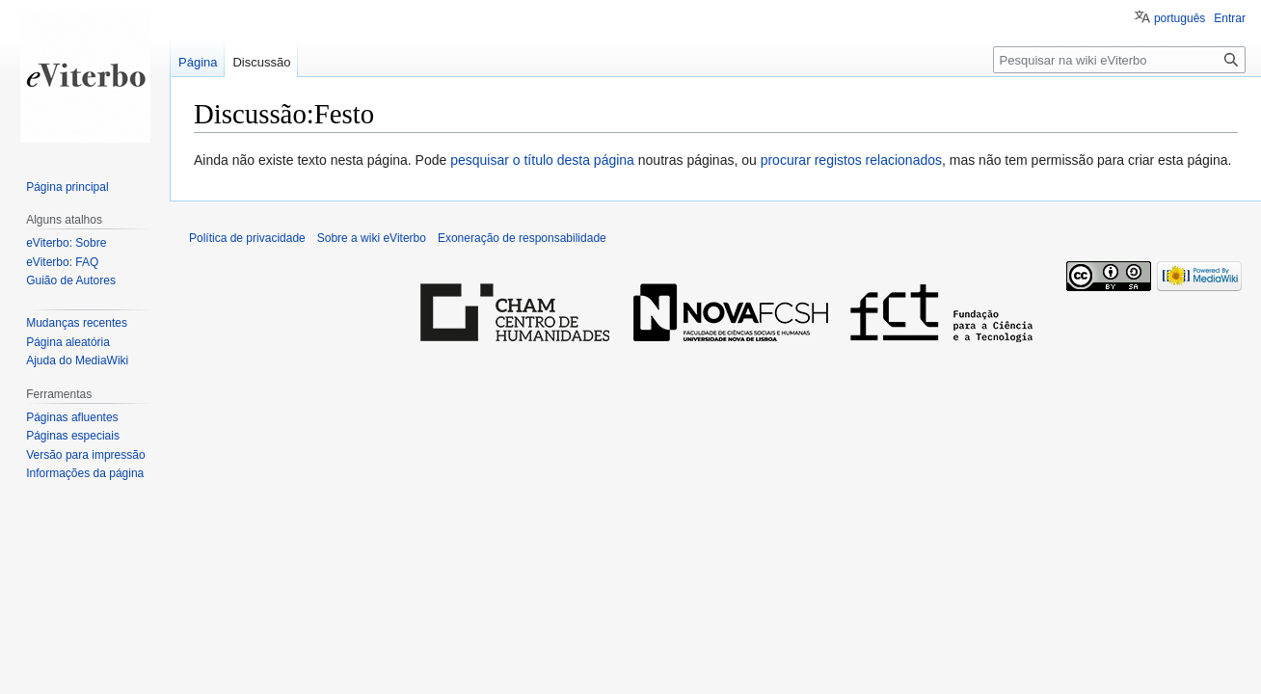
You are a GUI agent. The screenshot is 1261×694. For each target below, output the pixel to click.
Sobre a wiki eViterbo (371, 238)
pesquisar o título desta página (542, 160)
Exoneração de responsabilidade (522, 238)
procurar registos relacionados (851, 160)
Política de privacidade (247, 238)
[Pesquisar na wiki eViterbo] (1119, 59)
